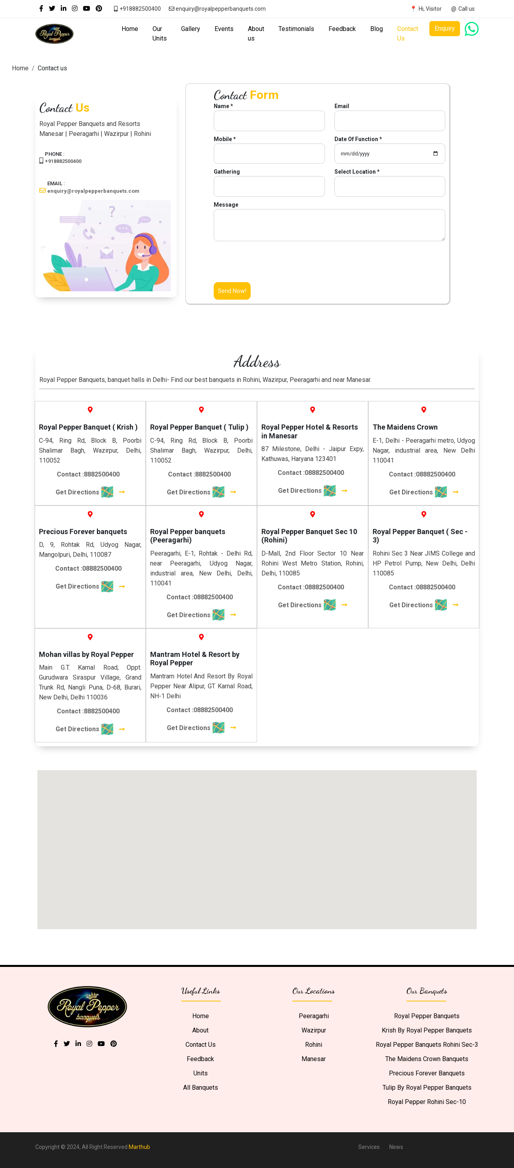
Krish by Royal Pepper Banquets (427, 1030)
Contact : (88, 474)
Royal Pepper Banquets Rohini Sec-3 (427, 1044)
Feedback (342, 29)
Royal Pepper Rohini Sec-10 (427, 1102)
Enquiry (445, 28)
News (396, 1147)
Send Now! (232, 290)
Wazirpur (313, 1030)
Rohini (313, 1044)
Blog (376, 29)
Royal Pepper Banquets (427, 1016)
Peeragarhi (314, 1016)
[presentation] (274, 266)
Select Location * (357, 172)
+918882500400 (63, 161)
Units (200, 1073)
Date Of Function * (358, 139)
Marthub (139, 1147)
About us (256, 33)
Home (130, 29)
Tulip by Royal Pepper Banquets (427, 1087)
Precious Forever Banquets (427, 1073)
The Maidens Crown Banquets (426, 1059)
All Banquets (200, 1087)
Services (369, 1147)
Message (226, 204)
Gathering (227, 172)
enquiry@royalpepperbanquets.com (93, 191)
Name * (223, 106)
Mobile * (225, 139)
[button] (312, 832)
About (200, 1030)
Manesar (313, 1059)
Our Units (160, 33)
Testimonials (296, 29)
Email (341, 106)
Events (224, 29)
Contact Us (407, 33)
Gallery (190, 29)
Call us (466, 9)
